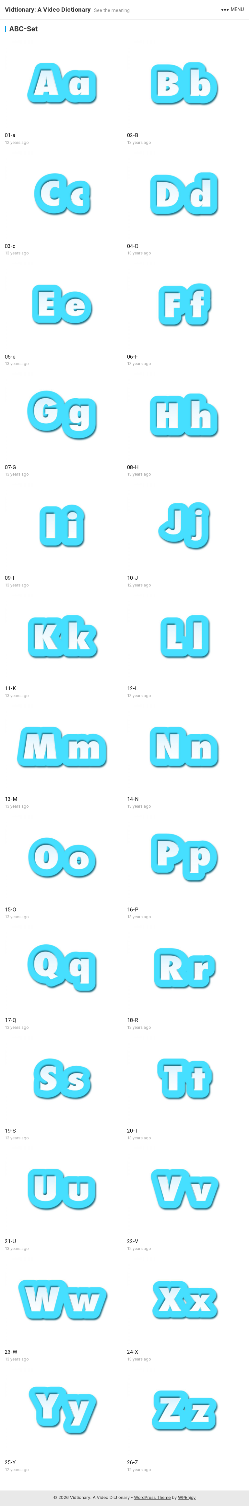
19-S (10, 1131)
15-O (10, 910)
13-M (11, 799)
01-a (10, 135)
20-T (132, 1131)
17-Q (10, 1020)
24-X (132, 1352)
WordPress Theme (152, 1497)
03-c (10, 246)
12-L (132, 688)
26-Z (132, 1462)
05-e (10, 357)
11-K (10, 688)
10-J (132, 578)
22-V (132, 1241)
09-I (9, 578)
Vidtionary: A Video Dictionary (48, 9)
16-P (132, 910)
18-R (132, 1020)
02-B (132, 135)
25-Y (10, 1462)
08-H (132, 467)
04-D (132, 246)
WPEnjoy (187, 1497)
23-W (11, 1352)
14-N (132, 799)
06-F (132, 357)
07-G (10, 467)
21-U (10, 1241)
